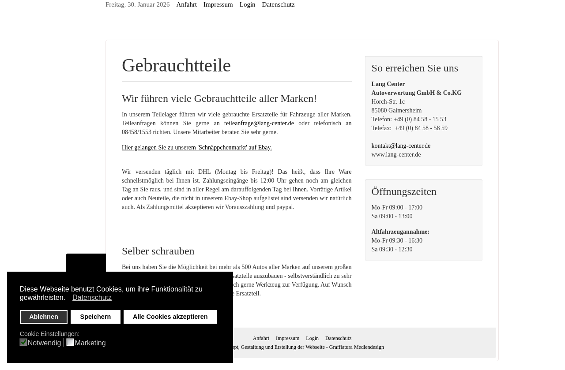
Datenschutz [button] (92, 297)
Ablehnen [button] (43, 316)
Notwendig (44, 343)
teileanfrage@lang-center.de (259, 123)
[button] (67, 298)
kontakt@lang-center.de (401, 145)
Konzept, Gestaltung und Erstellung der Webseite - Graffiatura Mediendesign (302, 347)
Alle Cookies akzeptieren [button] (170, 316)
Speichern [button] (95, 316)
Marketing (90, 343)
